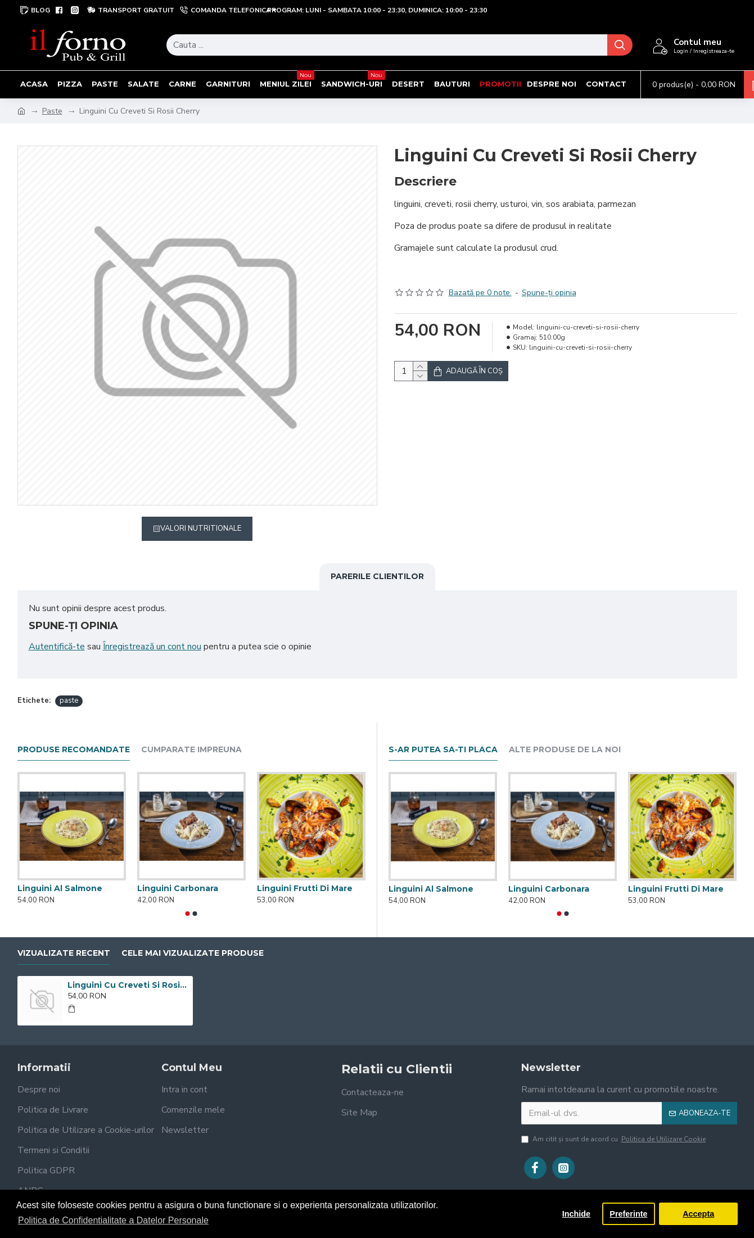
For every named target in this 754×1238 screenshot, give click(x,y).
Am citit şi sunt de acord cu (614, 1125)
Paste (52, 111)
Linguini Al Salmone (59, 874)
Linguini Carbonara (177, 874)
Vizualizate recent (63, 939)
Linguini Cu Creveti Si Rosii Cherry (128, 971)
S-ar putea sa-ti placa (443, 735)
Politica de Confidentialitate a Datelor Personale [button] (113, 1220)
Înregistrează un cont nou (152, 646)
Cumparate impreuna (191, 735)
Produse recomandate (73, 735)
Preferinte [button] (628, 1213)
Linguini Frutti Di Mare (305, 874)
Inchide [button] (576, 1213)
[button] (188, 899)
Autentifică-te (57, 646)
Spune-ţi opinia (549, 278)
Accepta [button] (698, 1213)
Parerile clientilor (377, 576)
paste (69, 686)
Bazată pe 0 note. (480, 278)
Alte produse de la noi (565, 735)
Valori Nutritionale (200, 528)
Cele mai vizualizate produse (192, 939)
